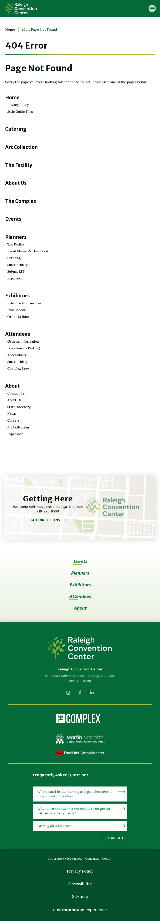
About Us (16, 183)
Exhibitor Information (24, 303)
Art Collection (22, 147)
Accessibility (17, 354)
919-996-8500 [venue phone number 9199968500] (80, 680)
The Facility (19, 165)
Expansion (15, 278)
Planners (16, 237)
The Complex (21, 201)
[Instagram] (68, 693)
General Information (24, 341)
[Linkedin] (91, 693)
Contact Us (16, 393)
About (12, 385)
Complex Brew (18, 368)
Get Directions (45, 518)
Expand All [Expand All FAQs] (115, 837)
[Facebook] (80, 693)
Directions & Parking (23, 348)
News (11, 413)
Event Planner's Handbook (28, 251)
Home (10, 29)
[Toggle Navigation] (152, 8)
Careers (13, 420)
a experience (80, 912)
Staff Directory (19, 406)
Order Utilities (19, 316)
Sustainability (17, 264)
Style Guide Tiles (20, 111)
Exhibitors (17, 295)
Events (13, 219)
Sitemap (80, 897)
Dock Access (17, 309)
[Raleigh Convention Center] (80, 647)
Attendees (18, 334)
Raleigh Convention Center (20, 8)
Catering (15, 129)
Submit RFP (16, 271)
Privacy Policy (18, 105)
